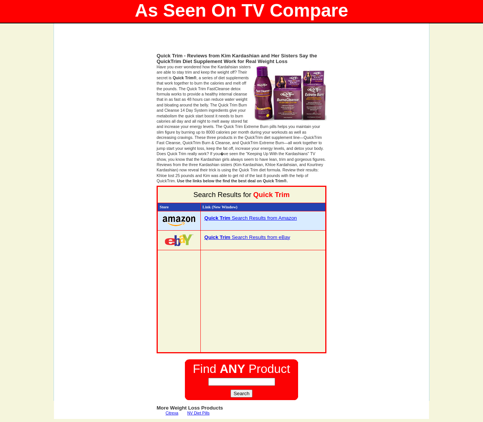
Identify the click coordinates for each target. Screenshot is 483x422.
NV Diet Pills (198, 413)
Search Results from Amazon (251, 218)
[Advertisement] (241, 41)
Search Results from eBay (247, 237)
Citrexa (172, 413)
